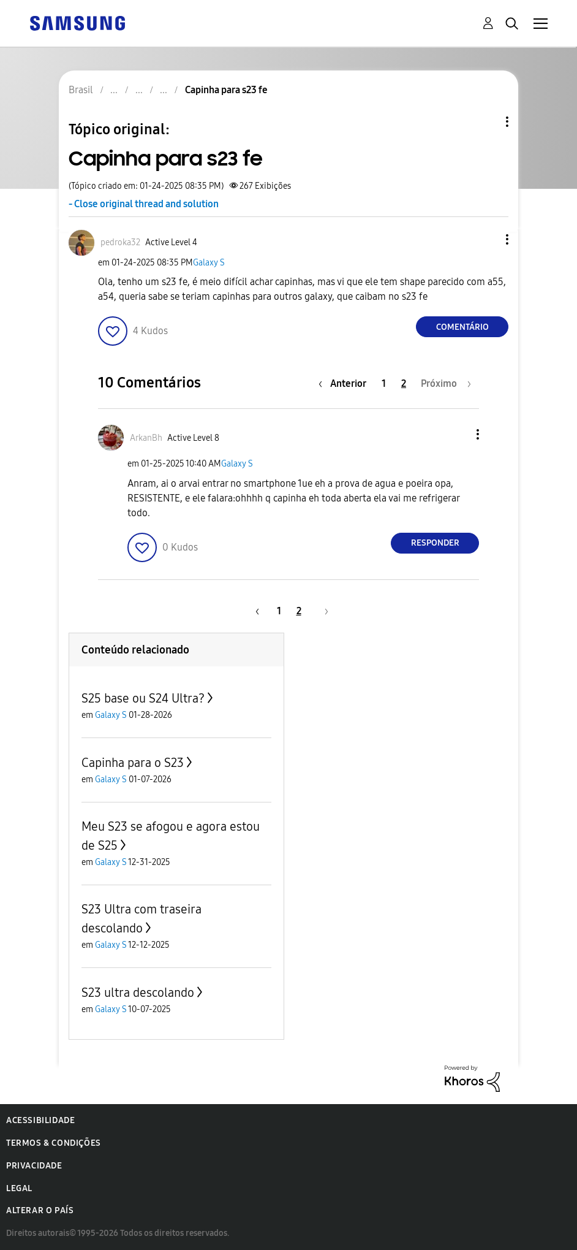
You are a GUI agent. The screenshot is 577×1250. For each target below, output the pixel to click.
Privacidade (34, 1165)
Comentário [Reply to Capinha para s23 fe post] (462, 327)
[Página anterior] (345, 383)
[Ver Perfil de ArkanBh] (146, 438)
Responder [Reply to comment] (435, 543)
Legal (19, 1188)
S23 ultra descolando (137, 992)
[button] (487, 239)
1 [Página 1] (384, 383)
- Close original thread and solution (144, 204)
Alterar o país (40, 1210)
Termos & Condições (53, 1143)
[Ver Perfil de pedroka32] (120, 242)
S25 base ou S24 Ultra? (143, 698)
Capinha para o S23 (132, 762)
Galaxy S (209, 262)
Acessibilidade (40, 1120)
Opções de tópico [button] (486, 121)
